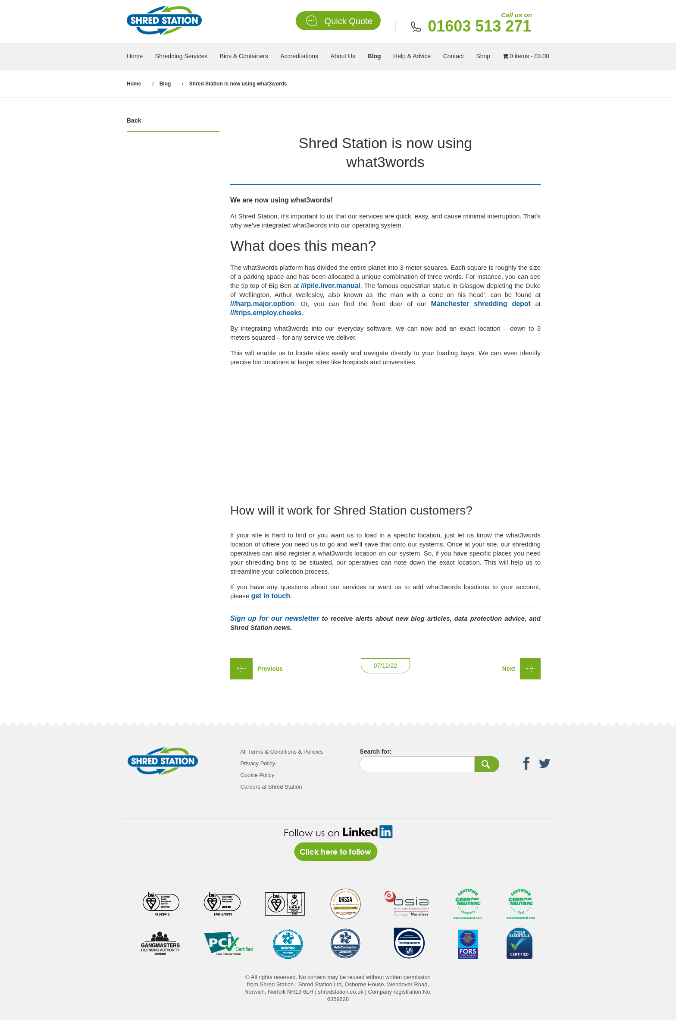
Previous (270, 668)
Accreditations (299, 56)
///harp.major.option (262, 303)
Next (508, 668)
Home (135, 56)
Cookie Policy (257, 775)
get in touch (270, 596)
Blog (374, 56)
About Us (343, 56)
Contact (453, 56)
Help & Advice (412, 56)
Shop (483, 56)
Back (134, 120)
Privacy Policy (257, 763)
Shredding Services (181, 56)
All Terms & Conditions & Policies (281, 751)
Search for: (375, 751)
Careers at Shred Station (271, 786)
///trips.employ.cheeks (266, 312)
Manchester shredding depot (481, 303)
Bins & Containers (244, 56)
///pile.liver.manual (330, 285)
